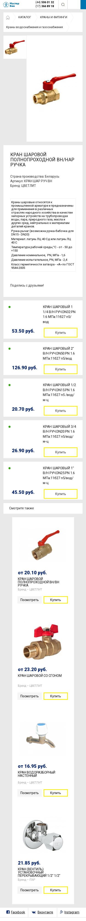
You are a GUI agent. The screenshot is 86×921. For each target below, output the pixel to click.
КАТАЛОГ (24, 17)
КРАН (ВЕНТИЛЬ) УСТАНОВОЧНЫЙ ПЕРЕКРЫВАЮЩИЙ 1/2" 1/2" (39, 872)
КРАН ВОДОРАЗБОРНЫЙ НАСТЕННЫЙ (36, 774)
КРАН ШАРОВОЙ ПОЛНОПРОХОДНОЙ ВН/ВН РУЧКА (38, 582)
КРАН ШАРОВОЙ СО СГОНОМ (40, 676)
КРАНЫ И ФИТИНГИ (53, 17)
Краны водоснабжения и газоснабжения (34, 27)
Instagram (71, 912)
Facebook (18, 912)
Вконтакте (45, 912)
